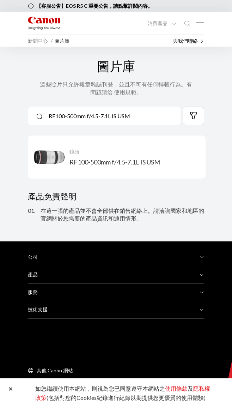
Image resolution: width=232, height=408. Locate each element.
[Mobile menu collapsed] (200, 23)
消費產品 (158, 23)
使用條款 (176, 388)
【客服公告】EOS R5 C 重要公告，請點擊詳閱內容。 (94, 6)
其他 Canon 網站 (55, 370)
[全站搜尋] (187, 23)
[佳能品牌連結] (44, 23)
